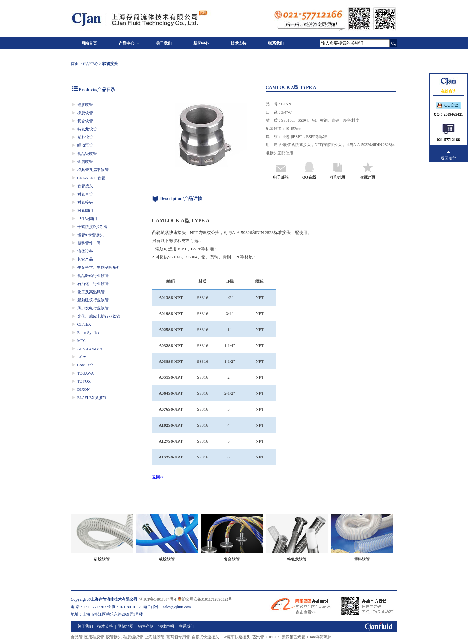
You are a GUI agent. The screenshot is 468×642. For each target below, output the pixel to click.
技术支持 (238, 43)
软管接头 (85, 186)
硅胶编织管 (133, 637)
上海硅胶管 (154, 637)
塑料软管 (85, 137)
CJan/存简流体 (319, 637)
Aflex (81, 357)
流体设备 (85, 251)
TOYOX (84, 381)
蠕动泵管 (85, 145)
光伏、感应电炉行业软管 (98, 316)
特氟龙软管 (87, 129)
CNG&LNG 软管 (91, 178)
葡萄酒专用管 (178, 637)
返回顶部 (448, 158)
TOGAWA (85, 373)
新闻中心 (201, 43)
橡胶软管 (85, 113)
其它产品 (85, 259)
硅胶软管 (85, 104)
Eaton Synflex (88, 332)
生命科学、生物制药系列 (98, 267)
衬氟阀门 (85, 210)
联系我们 (276, 43)
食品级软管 (87, 153)
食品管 (77, 637)
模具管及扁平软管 (93, 170)
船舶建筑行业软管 (93, 300)
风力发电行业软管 (93, 308)
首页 (75, 63)
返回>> (158, 477)
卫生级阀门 (87, 218)
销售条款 (146, 626)
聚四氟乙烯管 (293, 637)
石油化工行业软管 (93, 283)
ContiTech (85, 365)
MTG (81, 340)
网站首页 (89, 43)
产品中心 (126, 43)
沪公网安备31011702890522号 (205, 599)
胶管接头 (114, 637)
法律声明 (166, 626)
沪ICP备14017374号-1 (158, 599)
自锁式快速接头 (205, 637)
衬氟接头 (85, 202)
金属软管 (85, 161)
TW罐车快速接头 (236, 637)
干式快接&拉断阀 (92, 227)
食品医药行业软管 (93, 275)
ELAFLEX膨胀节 (91, 397)
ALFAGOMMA (90, 349)
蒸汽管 (258, 637)
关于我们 (164, 43)
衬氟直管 (85, 194)
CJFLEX (84, 324)
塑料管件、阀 (89, 243)
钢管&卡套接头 (90, 235)
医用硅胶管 (94, 637)
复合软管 (85, 121)
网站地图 (125, 626)
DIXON (83, 389)
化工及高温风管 (91, 292)
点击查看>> (306, 612)
